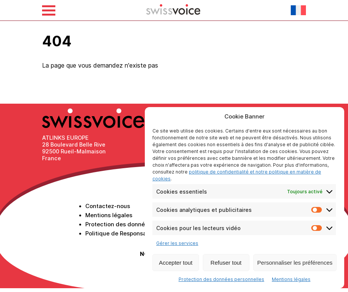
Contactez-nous (107, 206)
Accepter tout (175, 262)
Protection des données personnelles (221, 279)
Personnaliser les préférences (294, 262)
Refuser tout (225, 262)
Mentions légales (291, 279)
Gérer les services (177, 243)
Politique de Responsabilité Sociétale (136, 233)
